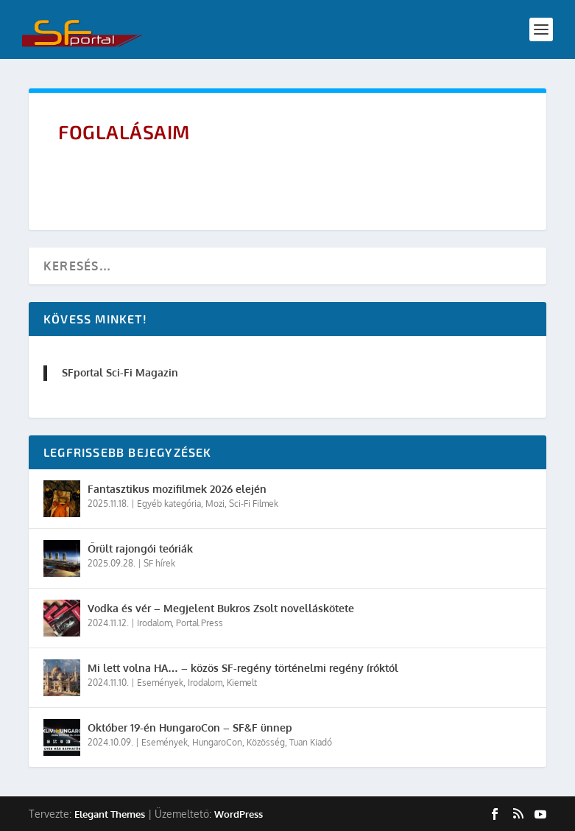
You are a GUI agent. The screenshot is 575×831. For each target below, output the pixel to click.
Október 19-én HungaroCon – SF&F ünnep (190, 727)
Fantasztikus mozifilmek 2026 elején (177, 489)
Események (160, 682)
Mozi (215, 503)
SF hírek (159, 563)
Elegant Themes (109, 814)
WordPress (238, 814)
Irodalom (154, 622)
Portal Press (199, 622)
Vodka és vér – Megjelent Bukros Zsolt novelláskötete (221, 608)
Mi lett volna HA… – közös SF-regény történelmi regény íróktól (243, 668)
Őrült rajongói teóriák (140, 548)
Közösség (266, 742)
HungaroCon (217, 742)
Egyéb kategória (169, 503)
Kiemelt (242, 682)
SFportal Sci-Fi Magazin (120, 372)
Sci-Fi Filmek (253, 503)
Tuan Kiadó (310, 742)
